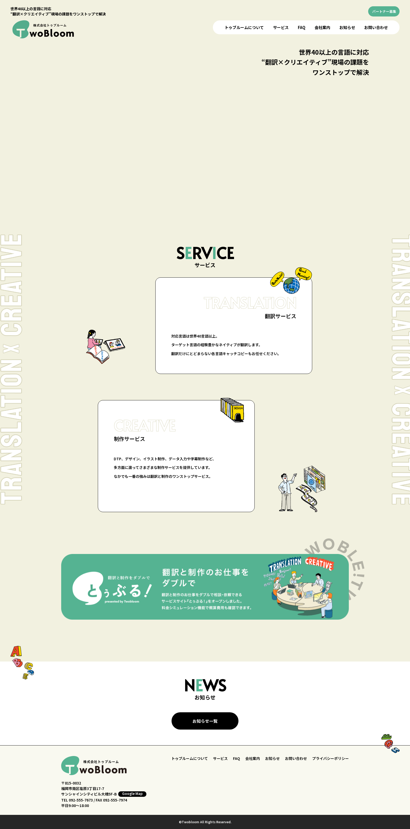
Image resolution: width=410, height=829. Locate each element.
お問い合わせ (376, 27)
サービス (281, 27)
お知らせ (347, 27)
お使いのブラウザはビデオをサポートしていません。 (206, 130)
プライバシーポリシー (330, 758)
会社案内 (322, 27)
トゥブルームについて (244, 27)
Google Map (132, 793)
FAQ (301, 27)
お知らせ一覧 (205, 721)
